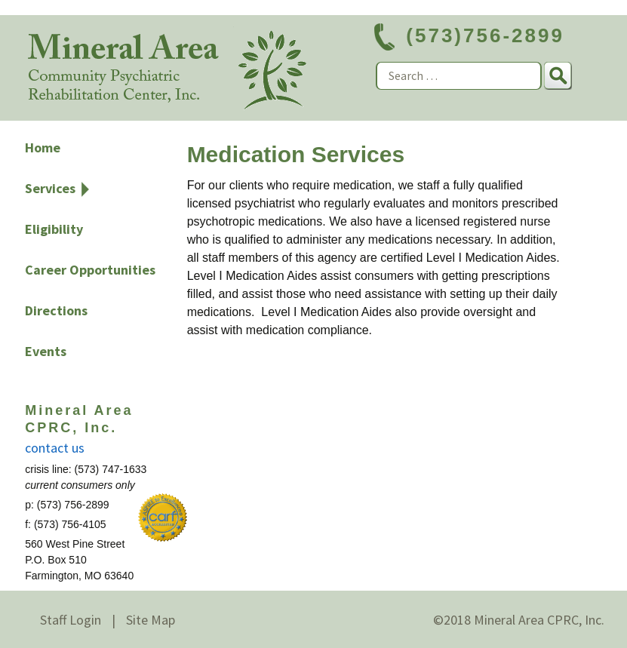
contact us (55, 447)
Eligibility (54, 229)
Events (45, 351)
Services (50, 188)
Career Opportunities (90, 269)
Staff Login (70, 619)
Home (42, 147)
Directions (56, 310)
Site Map (150, 619)
